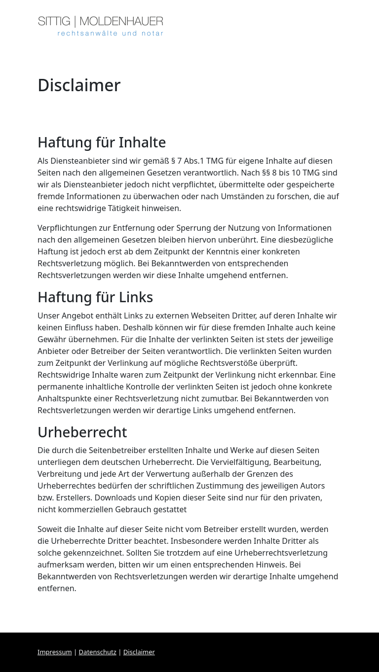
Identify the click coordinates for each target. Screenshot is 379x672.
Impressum (55, 651)
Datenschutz (97, 651)
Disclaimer (139, 651)
